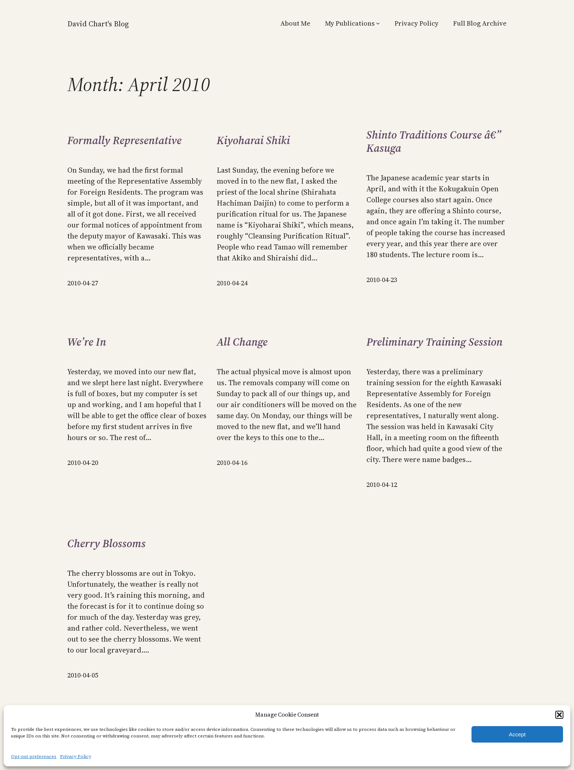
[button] (559, 714)
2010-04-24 (232, 283)
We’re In (86, 342)
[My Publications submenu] (378, 23)
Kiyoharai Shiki (253, 140)
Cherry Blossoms (106, 543)
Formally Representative (124, 140)
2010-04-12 (381, 484)
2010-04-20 (82, 462)
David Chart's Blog (98, 24)
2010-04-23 (381, 279)
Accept (517, 734)
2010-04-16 (232, 462)
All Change (242, 342)
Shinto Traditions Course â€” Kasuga (433, 141)
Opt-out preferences (33, 756)
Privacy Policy (75, 756)
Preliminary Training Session (434, 342)
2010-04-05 (82, 675)
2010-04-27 (82, 283)
